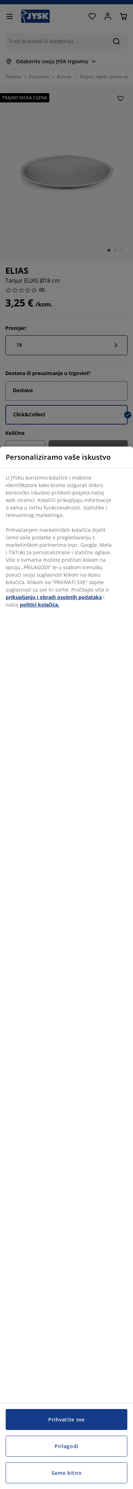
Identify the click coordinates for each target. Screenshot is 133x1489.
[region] (66, 968)
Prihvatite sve (66, 1419)
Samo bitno (66, 1472)
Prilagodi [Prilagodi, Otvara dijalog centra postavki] (66, 1446)
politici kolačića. (39, 604)
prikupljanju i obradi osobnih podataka (54, 597)
